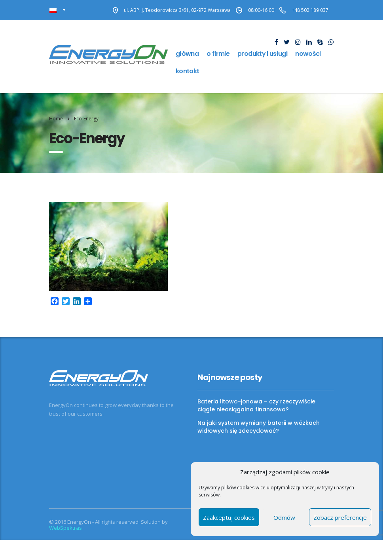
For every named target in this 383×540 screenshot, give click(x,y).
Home (56, 118)
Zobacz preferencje (340, 517)
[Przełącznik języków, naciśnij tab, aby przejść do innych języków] (57, 10)
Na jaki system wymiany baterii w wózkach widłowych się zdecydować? (258, 427)
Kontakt (187, 71)
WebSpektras (65, 527)
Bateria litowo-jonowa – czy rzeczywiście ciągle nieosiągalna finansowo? (256, 405)
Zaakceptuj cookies (229, 517)
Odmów (284, 517)
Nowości (308, 53)
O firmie (218, 53)
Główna (187, 53)
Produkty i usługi (262, 53)
